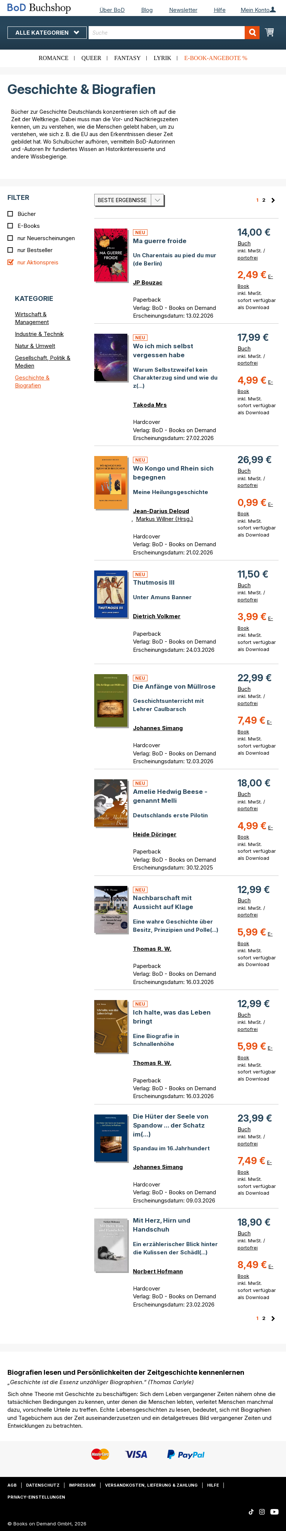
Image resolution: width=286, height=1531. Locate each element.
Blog (147, 9)
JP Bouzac (147, 282)
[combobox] (174, 32)
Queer (91, 58)
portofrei (248, 258)
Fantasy (127, 58)
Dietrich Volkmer (157, 616)
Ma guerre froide (160, 241)
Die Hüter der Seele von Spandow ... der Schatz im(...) (171, 1125)
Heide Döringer (155, 834)
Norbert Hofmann (158, 1271)
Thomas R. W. (152, 948)
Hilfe (220, 9)
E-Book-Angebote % (215, 58)
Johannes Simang (158, 728)
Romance (54, 58)
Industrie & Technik (39, 333)
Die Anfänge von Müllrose (174, 686)
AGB (12, 1485)
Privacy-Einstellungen (36, 1497)
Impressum (82, 1485)
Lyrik (162, 58)
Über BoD (112, 9)
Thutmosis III (154, 582)
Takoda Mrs (150, 404)
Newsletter (183, 9)
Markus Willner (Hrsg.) (164, 518)
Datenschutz (43, 1485)
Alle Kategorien (47, 32)
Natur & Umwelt (35, 345)
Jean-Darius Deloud (161, 511)
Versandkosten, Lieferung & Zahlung (151, 1485)
